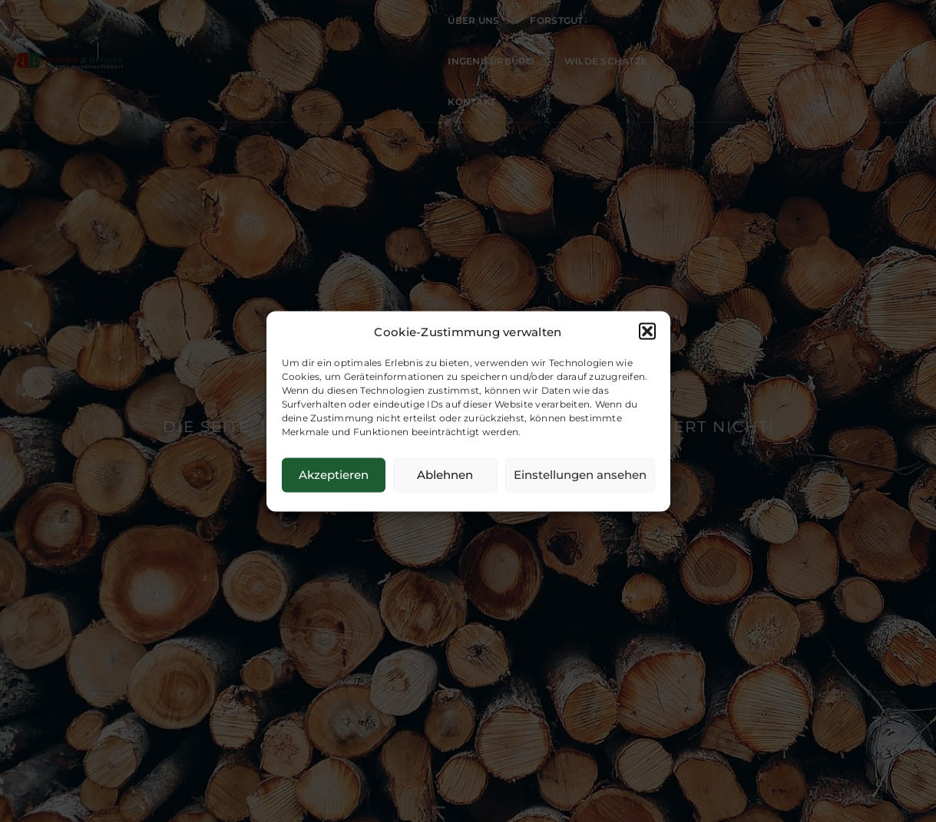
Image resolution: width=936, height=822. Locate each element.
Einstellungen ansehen (580, 474)
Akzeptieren (334, 474)
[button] (647, 331)
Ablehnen (445, 474)
